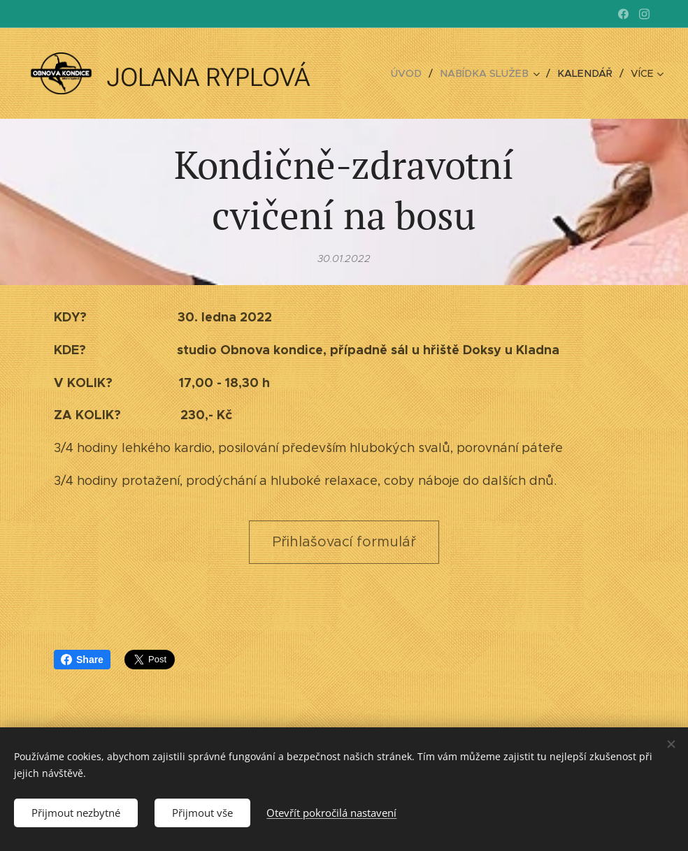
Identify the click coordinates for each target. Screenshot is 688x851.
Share (82, 659)
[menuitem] (417, 73)
